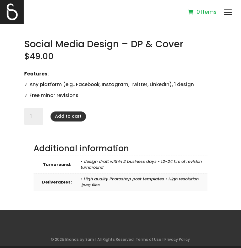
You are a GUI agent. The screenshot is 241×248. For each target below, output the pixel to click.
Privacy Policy (177, 239)
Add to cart (68, 116)
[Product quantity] (33, 116)
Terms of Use (148, 239)
